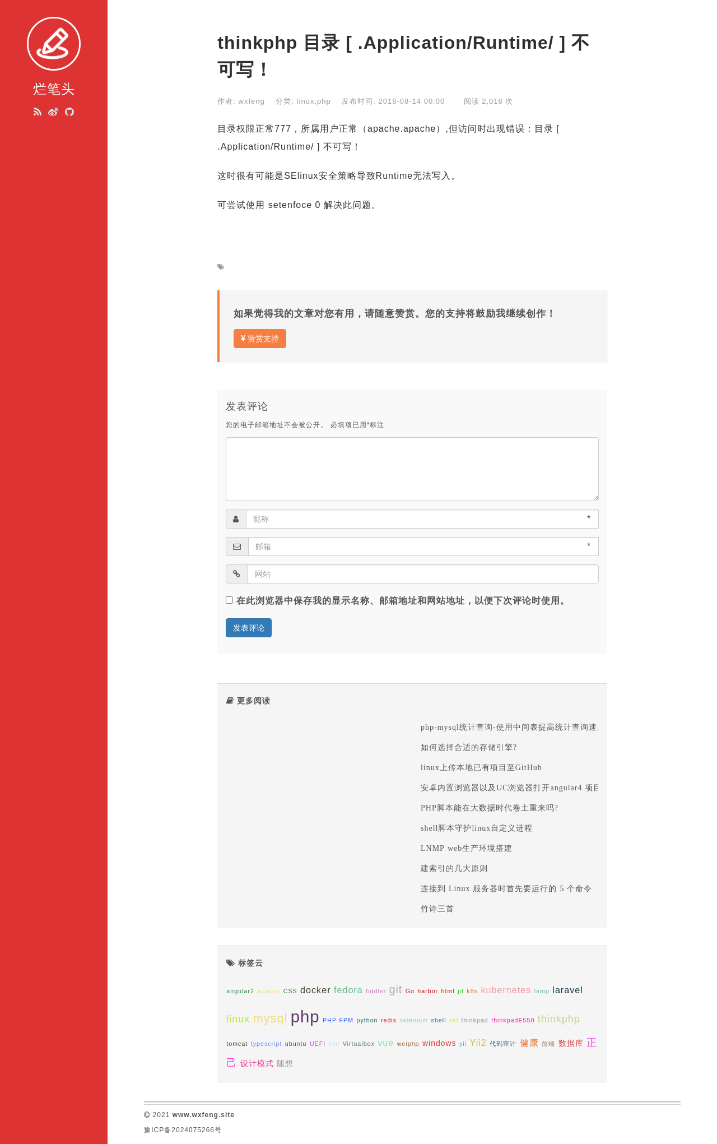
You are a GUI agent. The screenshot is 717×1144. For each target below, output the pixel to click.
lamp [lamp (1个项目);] (542, 991)
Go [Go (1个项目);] (410, 991)
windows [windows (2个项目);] (439, 1043)
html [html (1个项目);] (448, 991)
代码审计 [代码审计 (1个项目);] (503, 1043)
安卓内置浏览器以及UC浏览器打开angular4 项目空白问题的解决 (540, 787)
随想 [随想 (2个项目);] (285, 1063)
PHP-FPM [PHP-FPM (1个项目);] (338, 1020)
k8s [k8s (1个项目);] (472, 991)
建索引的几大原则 (456, 868)
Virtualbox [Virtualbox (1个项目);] (359, 1043)
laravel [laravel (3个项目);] (567, 990)
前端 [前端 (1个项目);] (548, 1043)
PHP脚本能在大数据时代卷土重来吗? (489, 808)
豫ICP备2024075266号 (183, 1130)
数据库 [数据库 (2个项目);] (571, 1043)
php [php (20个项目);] (305, 1016)
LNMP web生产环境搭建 (467, 848)
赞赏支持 (260, 338)
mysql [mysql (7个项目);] (270, 1018)
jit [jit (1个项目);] (461, 991)
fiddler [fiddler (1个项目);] (376, 991)
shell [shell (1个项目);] (438, 1020)
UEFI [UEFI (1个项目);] (317, 1043)
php (324, 101)
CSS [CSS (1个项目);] (290, 991)
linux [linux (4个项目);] (238, 1019)
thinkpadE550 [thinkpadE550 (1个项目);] (512, 1020)
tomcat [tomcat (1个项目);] (237, 1043)
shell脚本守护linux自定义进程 (477, 828)
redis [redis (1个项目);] (389, 1020)
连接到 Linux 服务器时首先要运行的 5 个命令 (506, 888)
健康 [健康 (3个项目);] (529, 1043)
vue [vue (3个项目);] (386, 1043)
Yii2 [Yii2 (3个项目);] (478, 1043)
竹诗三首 (437, 909)
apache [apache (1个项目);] (268, 991)
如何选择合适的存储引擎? (469, 747)
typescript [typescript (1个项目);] (266, 1043)
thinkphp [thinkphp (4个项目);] (559, 1019)
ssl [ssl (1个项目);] (453, 1020)
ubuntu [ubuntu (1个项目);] (296, 1043)
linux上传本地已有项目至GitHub (481, 767)
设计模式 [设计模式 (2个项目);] (257, 1063)
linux (306, 101)
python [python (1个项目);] (367, 1020)
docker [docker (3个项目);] (315, 990)
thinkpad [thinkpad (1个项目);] (474, 1020)
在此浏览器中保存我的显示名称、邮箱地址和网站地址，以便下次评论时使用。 (403, 600)
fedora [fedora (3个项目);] (348, 990)
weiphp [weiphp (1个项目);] (408, 1043)
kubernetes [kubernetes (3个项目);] (506, 990)
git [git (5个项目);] (396, 989)
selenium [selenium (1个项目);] (414, 1020)
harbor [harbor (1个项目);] (427, 991)
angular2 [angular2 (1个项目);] (240, 991)
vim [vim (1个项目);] (334, 1043)
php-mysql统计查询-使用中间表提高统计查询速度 (513, 727)
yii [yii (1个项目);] (463, 1043)
